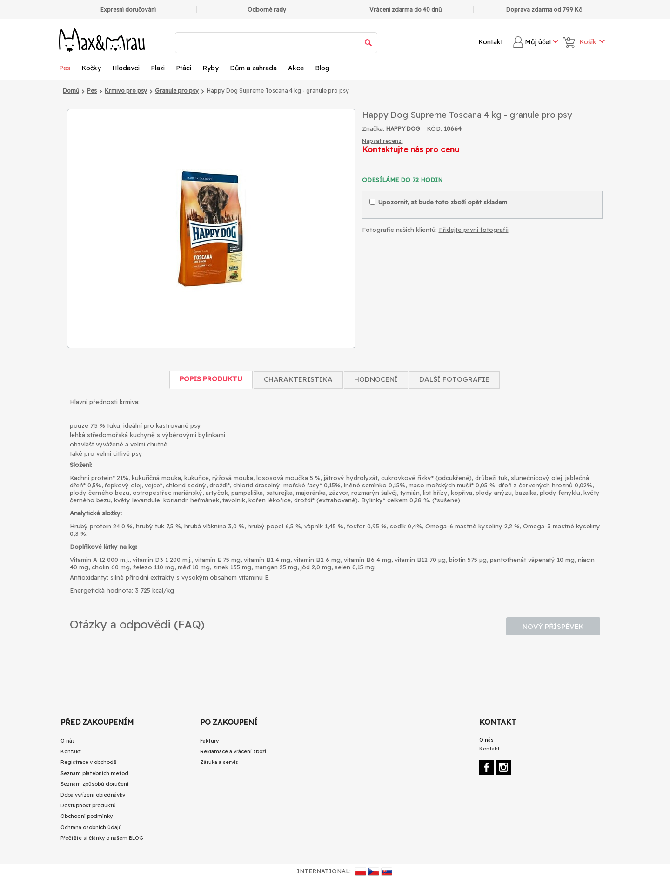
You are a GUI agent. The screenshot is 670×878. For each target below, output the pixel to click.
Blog (322, 68)
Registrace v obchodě (88, 762)
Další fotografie (454, 379)
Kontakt (490, 42)
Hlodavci (126, 68)
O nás (67, 740)
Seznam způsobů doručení (94, 784)
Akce (296, 68)
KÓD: (434, 128)
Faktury (209, 740)
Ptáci (183, 68)
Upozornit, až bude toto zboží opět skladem (438, 202)
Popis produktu (211, 378)
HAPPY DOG (403, 128)
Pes (64, 68)
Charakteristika (298, 379)
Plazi (158, 68)
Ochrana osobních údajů (91, 827)
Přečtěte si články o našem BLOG (101, 838)
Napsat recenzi (382, 140)
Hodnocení (376, 379)
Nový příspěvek (553, 626)
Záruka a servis (219, 762)
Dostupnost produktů (88, 805)
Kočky (91, 68)
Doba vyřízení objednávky (92, 794)
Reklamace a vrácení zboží (233, 751)
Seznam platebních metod (94, 773)
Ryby (210, 68)
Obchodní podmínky (86, 816)
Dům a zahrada (253, 68)
